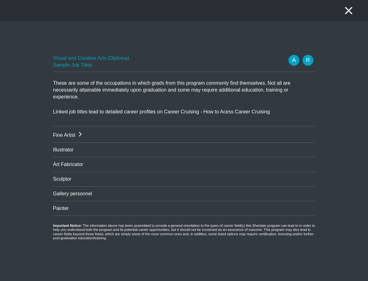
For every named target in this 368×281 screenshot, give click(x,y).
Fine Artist (64, 135)
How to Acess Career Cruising (236, 111)
